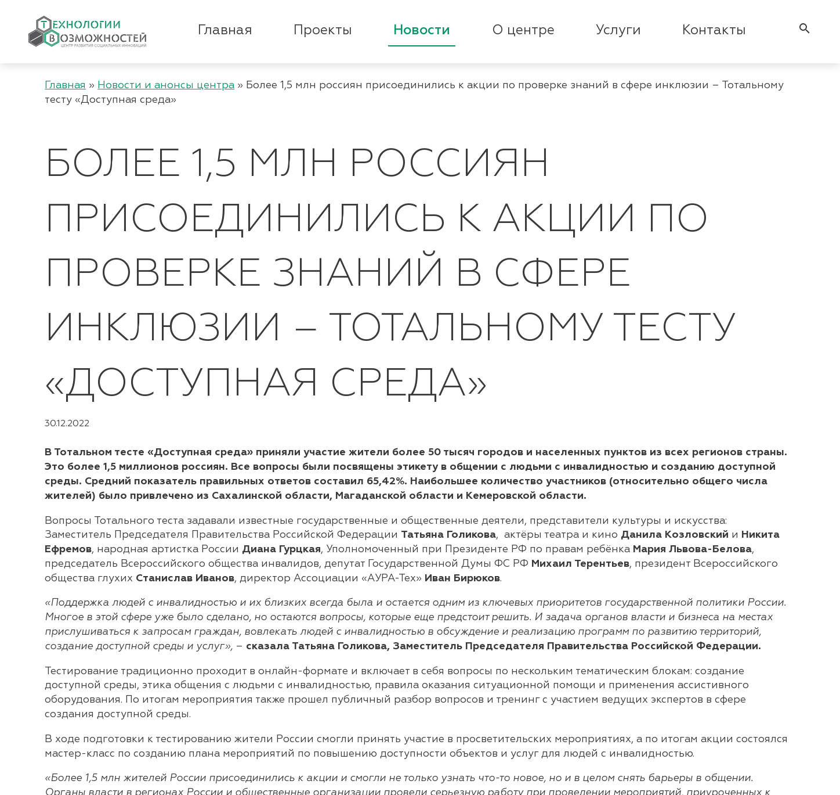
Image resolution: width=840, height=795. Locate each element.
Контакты (714, 30)
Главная (225, 30)
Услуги (618, 30)
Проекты (323, 30)
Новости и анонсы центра (165, 85)
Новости (421, 30)
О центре (523, 30)
